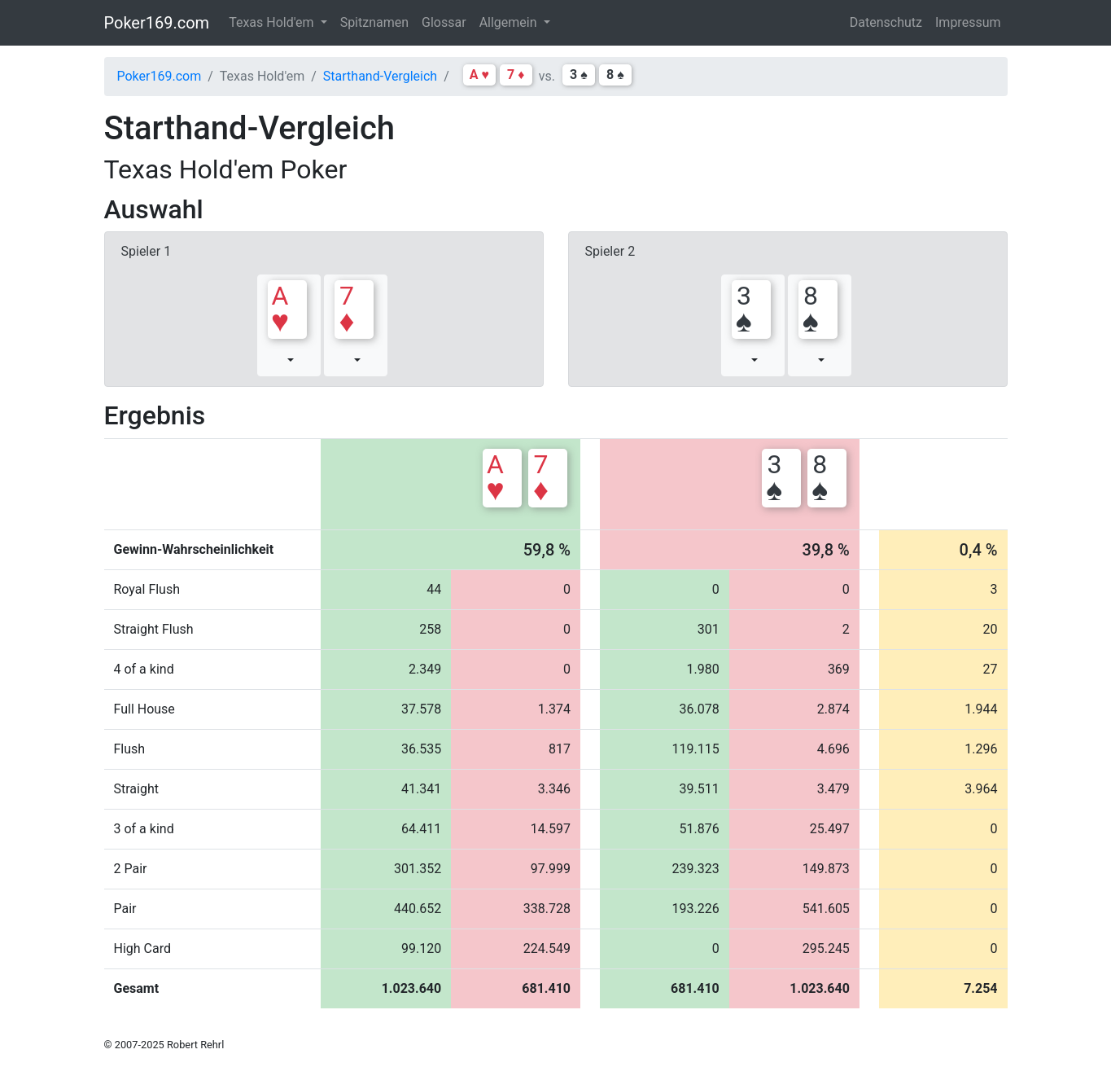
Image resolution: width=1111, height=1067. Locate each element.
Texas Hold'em (273, 22)
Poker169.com (157, 23)
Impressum (968, 22)
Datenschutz (886, 22)
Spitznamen (374, 22)
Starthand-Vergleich (380, 76)
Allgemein (509, 22)
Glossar (444, 22)
